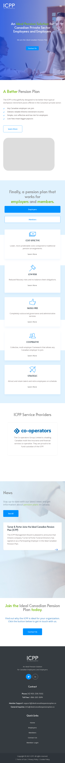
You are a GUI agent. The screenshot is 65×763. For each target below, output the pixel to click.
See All (10, 513)
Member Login (32, 742)
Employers (32, 209)
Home (32, 722)
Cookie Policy (45, 759)
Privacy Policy (33, 759)
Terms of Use (22, 759)
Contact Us (32, 48)
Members (32, 219)
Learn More (12, 129)
